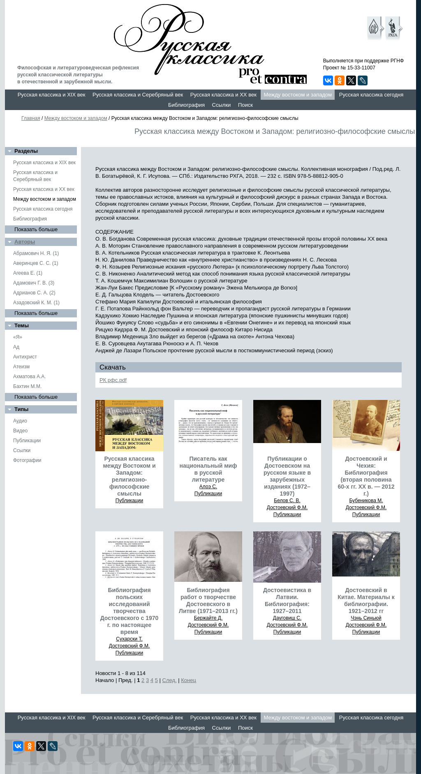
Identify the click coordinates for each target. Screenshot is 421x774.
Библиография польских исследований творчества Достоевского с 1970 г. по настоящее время (129, 611)
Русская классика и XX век (223, 95)
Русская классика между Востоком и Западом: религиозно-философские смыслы (129, 476)
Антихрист (25, 357)
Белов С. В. (287, 500)
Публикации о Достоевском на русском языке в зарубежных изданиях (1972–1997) (287, 476)
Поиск (245, 105)
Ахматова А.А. (29, 376)
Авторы (24, 242)
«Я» (17, 337)
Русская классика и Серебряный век (138, 95)
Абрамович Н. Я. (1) (36, 253)
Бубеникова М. (366, 500)
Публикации (27, 440)
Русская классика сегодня (371, 95)
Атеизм (21, 367)
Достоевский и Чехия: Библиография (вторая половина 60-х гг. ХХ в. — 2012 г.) (366, 476)
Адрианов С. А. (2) (34, 293)
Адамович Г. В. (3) (33, 283)
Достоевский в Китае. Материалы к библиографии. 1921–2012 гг (366, 600)
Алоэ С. (208, 486)
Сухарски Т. (129, 639)
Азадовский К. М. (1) (36, 302)
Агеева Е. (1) (27, 273)
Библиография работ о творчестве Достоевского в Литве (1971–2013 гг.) (208, 600)
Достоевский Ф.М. (287, 507)
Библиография (186, 105)
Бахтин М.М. (27, 386)
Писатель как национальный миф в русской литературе (208, 469)
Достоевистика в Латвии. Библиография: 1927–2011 (287, 600)
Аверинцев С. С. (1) (35, 263)
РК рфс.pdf (113, 380)
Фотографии (27, 460)
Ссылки (221, 105)
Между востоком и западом (298, 95)
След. (169, 680)
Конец (188, 680)
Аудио (20, 421)
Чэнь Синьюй (366, 618)
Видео (20, 431)
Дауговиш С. (287, 618)
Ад (16, 347)
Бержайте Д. (208, 618)
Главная (30, 118)
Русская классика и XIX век (52, 95)
